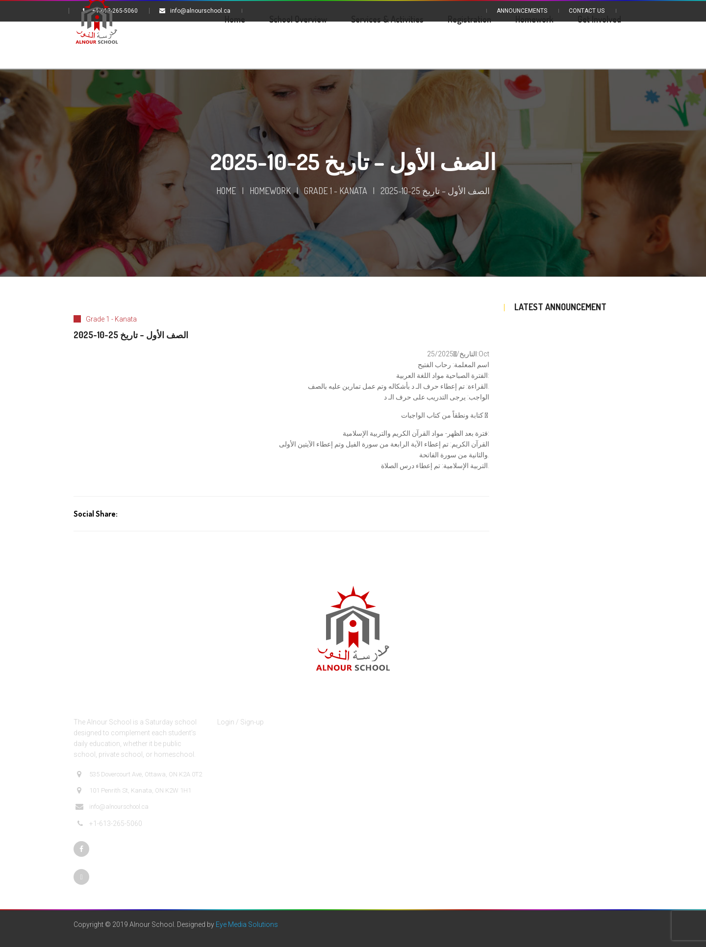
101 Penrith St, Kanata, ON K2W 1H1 (133, 791)
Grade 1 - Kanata (335, 190)
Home (226, 190)
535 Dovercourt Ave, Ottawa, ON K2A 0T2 (139, 774)
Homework (270, 190)
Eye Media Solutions (247, 924)
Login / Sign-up (240, 722)
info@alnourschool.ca (112, 807)
